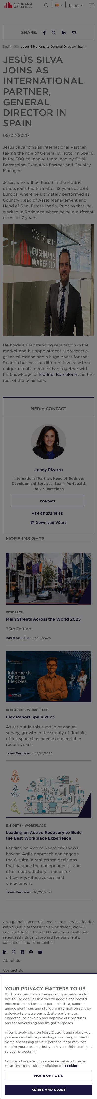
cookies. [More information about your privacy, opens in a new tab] (72, 1066)
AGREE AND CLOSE (49, 1090)
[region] (48, 1036)
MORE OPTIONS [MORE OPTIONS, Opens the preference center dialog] (48, 1076)
